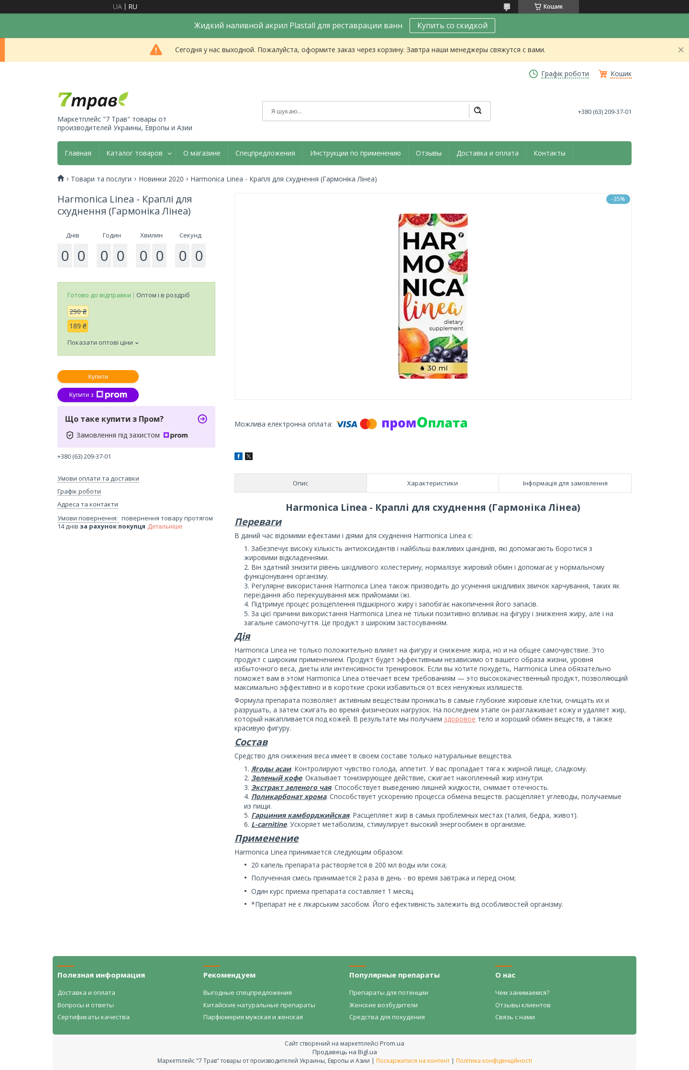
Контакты (549, 153)
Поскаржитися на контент (413, 1061)
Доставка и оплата (487, 153)
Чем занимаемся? (522, 992)
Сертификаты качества (93, 1017)
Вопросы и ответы (85, 1005)
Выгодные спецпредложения (247, 992)
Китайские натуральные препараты (259, 1005)
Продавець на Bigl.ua (344, 1051)
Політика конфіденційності (494, 1061)
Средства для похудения (387, 1017)
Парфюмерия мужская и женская (253, 1017)
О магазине (202, 153)
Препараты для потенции (388, 992)
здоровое (460, 718)
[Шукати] (477, 111)
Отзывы (429, 153)
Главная (78, 153)
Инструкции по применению (355, 153)
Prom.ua (392, 1043)
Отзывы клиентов (523, 1005)
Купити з (98, 395)
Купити (98, 376)
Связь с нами (515, 1017)
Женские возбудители (383, 1005)
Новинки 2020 (161, 179)
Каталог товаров (134, 153)
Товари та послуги (101, 179)
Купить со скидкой (452, 25)
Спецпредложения (265, 153)
